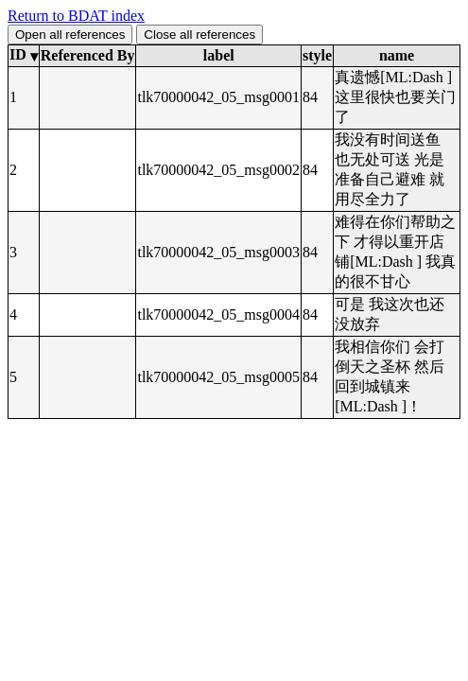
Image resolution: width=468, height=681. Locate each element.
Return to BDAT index (76, 16)
